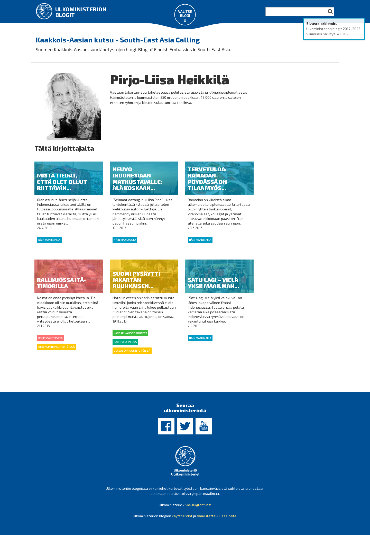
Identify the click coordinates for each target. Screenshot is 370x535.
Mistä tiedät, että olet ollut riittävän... (62, 181)
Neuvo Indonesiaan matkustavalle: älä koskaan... (137, 178)
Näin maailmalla (49, 239)
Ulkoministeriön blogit (81, 12)
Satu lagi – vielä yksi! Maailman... (213, 282)
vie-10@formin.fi (198, 505)
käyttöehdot (182, 516)
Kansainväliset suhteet (130, 333)
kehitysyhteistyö (50, 338)
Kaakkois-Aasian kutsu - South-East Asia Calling (118, 39)
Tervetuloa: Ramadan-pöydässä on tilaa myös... (207, 178)
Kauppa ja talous (125, 341)
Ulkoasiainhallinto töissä (56, 346)
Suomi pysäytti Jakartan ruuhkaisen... (136, 279)
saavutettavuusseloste (216, 516)
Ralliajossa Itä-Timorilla (61, 282)
